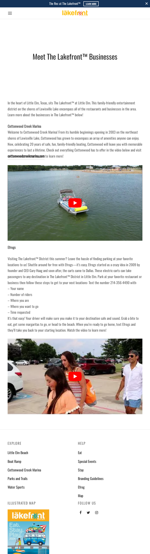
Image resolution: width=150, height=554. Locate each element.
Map (80, 495)
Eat (80, 452)
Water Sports (16, 487)
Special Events (87, 461)
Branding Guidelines (91, 478)
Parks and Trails (18, 478)
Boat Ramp (14, 461)
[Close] (146, 3)
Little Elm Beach (18, 452)
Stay (81, 469)
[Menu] (10, 13)
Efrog (81, 487)
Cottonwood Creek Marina (24, 469)
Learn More (91, 3)
